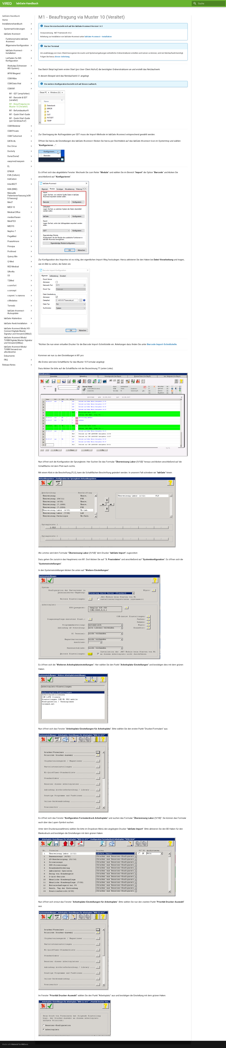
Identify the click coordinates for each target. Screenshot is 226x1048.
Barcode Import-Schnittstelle (162, 344)
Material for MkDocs (19, 1044)
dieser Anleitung (62, 57)
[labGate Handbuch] (7, 3)
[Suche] (208, 3)
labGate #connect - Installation (98, 36)
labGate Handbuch (11, 16)
